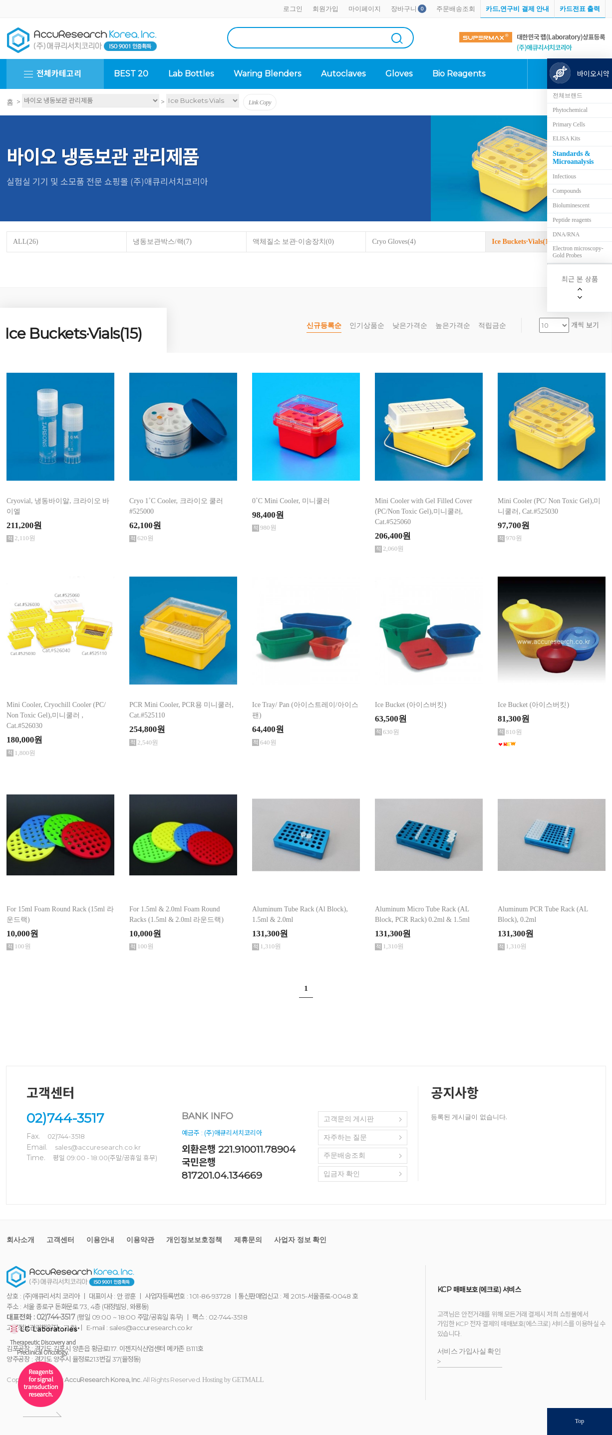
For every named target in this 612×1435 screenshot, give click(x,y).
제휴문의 (248, 1240)
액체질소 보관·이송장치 (293, 241)
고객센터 (60, 1240)
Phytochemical (570, 109)
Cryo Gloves (394, 241)
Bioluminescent (571, 205)
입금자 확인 (341, 1174)
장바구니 (404, 8)
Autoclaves (343, 73)
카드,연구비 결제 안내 (517, 8)
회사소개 (20, 1240)
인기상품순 (366, 325)
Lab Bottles (191, 73)
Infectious (564, 176)
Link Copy (260, 102)
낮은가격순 (409, 325)
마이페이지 (364, 8)
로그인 (293, 8)
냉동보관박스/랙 (162, 241)
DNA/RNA (566, 234)
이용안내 (100, 1240)
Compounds (567, 190)
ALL (25, 241)
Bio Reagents (458, 73)
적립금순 (492, 325)
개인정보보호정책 (194, 1240)
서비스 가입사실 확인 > (469, 1357)
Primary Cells (569, 124)
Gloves (398, 73)
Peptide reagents (572, 219)
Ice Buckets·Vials (523, 241)
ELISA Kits (566, 138)
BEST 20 (131, 73)
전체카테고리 (58, 73)
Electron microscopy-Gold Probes (578, 252)
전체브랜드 (568, 95)
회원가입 (325, 8)
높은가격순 (452, 325)
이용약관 (140, 1240)
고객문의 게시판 (348, 1119)
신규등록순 (323, 325)
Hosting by (233, 1380)
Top (580, 1421)
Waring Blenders (267, 73)
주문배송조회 (455, 8)
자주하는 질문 (345, 1137)
